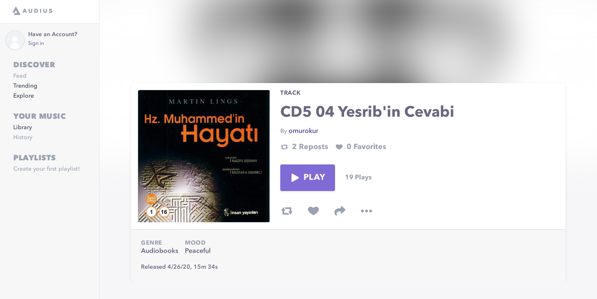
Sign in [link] (36, 43)
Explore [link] (23, 96)
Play (307, 178)
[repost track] (287, 211)
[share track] (340, 211)
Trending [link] (25, 86)
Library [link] (22, 127)
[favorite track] (313, 211)
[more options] (366, 211)
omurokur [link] (303, 131)
